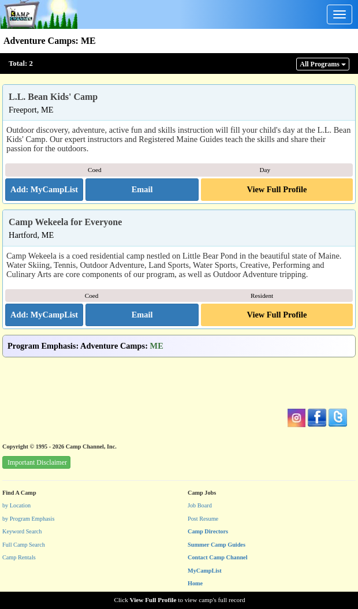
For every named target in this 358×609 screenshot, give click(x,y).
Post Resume (203, 518)
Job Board (200, 505)
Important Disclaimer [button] (37, 462)
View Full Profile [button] (277, 189)
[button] (142, 189)
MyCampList (205, 570)
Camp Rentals (19, 557)
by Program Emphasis (28, 518)
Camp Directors (208, 531)
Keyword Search (22, 531)
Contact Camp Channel (218, 557)
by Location (16, 505)
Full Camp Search (23, 544)
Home (195, 583)
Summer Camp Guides (216, 544)
